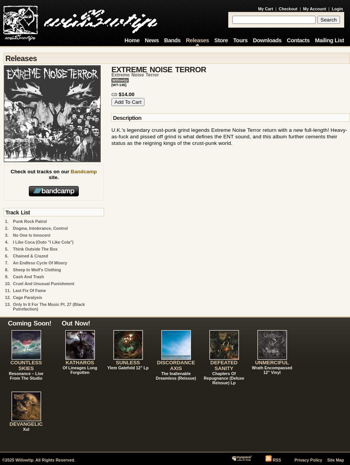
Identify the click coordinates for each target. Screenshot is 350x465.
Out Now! (76, 323)
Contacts (298, 40)
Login (337, 9)
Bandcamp (84, 171)
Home (131, 40)
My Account (314, 9)
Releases (197, 40)
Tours (240, 40)
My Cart (265, 9)
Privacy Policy (308, 460)
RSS (277, 460)
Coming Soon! (29, 323)
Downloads (267, 40)
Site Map (335, 460)
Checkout (288, 9)
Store (221, 40)
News (152, 40)
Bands (172, 40)
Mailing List (329, 40)
